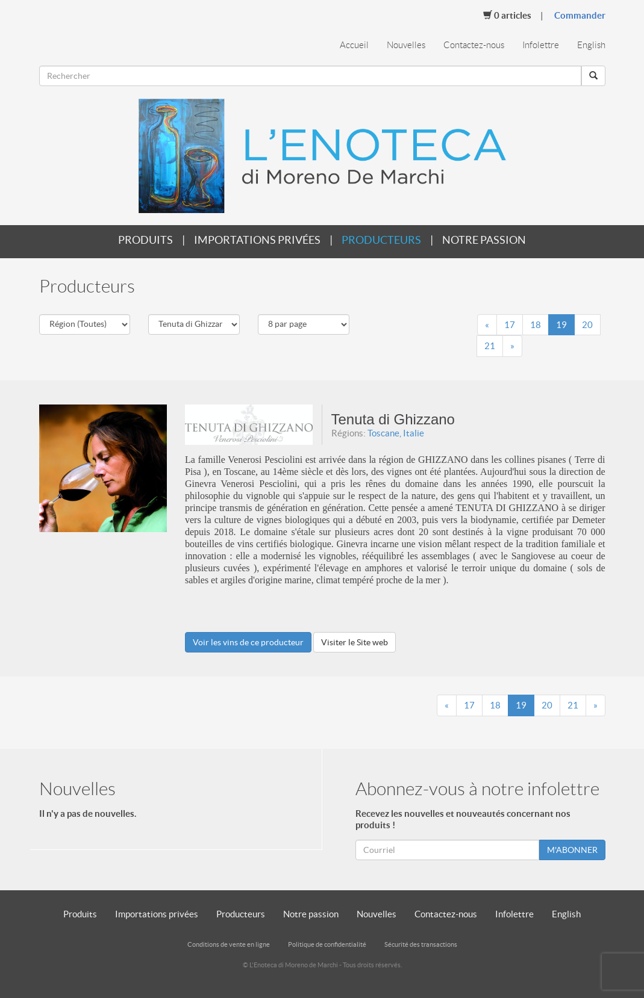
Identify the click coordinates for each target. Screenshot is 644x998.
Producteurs (381, 240)
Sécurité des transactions (420, 944)
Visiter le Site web (354, 642)
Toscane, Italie (395, 433)
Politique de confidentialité (327, 944)
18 (535, 325)
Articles (507, 15)
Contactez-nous (473, 45)
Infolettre (540, 45)
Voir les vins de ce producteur (248, 642)
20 (587, 325)
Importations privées (257, 240)
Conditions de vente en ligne (228, 944)
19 (561, 325)
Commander (579, 15)
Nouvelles (406, 45)
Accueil (354, 45)
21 (489, 346)
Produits (145, 240)
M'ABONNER (572, 850)
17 (509, 325)
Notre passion (484, 240)
